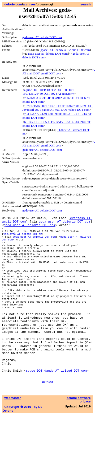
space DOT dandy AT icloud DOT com (65, 50)
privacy (85, 437)
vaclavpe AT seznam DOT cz (23, 238)
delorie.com (13, 4)
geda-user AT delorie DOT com (42, 37)
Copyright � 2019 (17, 443)
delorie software (78, 434)
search (86, 4)
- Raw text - (47, 417)
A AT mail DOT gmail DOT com (58, 71)
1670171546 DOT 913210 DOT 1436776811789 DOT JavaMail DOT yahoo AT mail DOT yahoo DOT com (57, 107)
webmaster (12, 434)
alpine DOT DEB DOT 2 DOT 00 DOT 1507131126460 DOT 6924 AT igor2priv (48, 91)
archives (29, 4)
